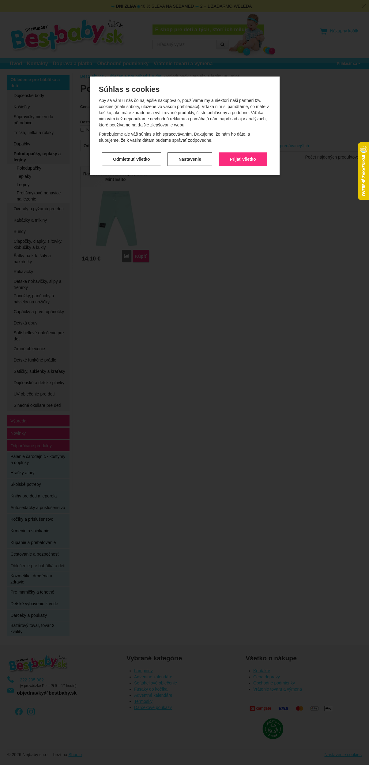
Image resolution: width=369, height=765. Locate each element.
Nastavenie (190, 138)
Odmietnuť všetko (131, 138)
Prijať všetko (243, 138)
